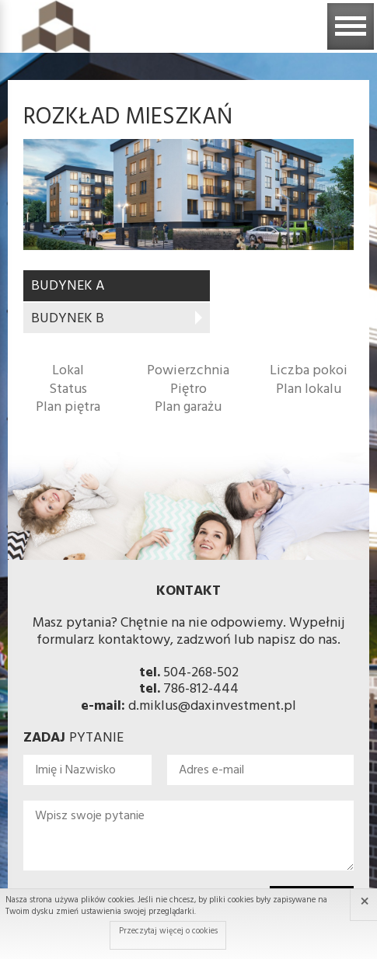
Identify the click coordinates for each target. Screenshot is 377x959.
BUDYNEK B (67, 319)
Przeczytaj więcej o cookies (168, 931)
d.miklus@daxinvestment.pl (212, 706)
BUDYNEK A (68, 286)
